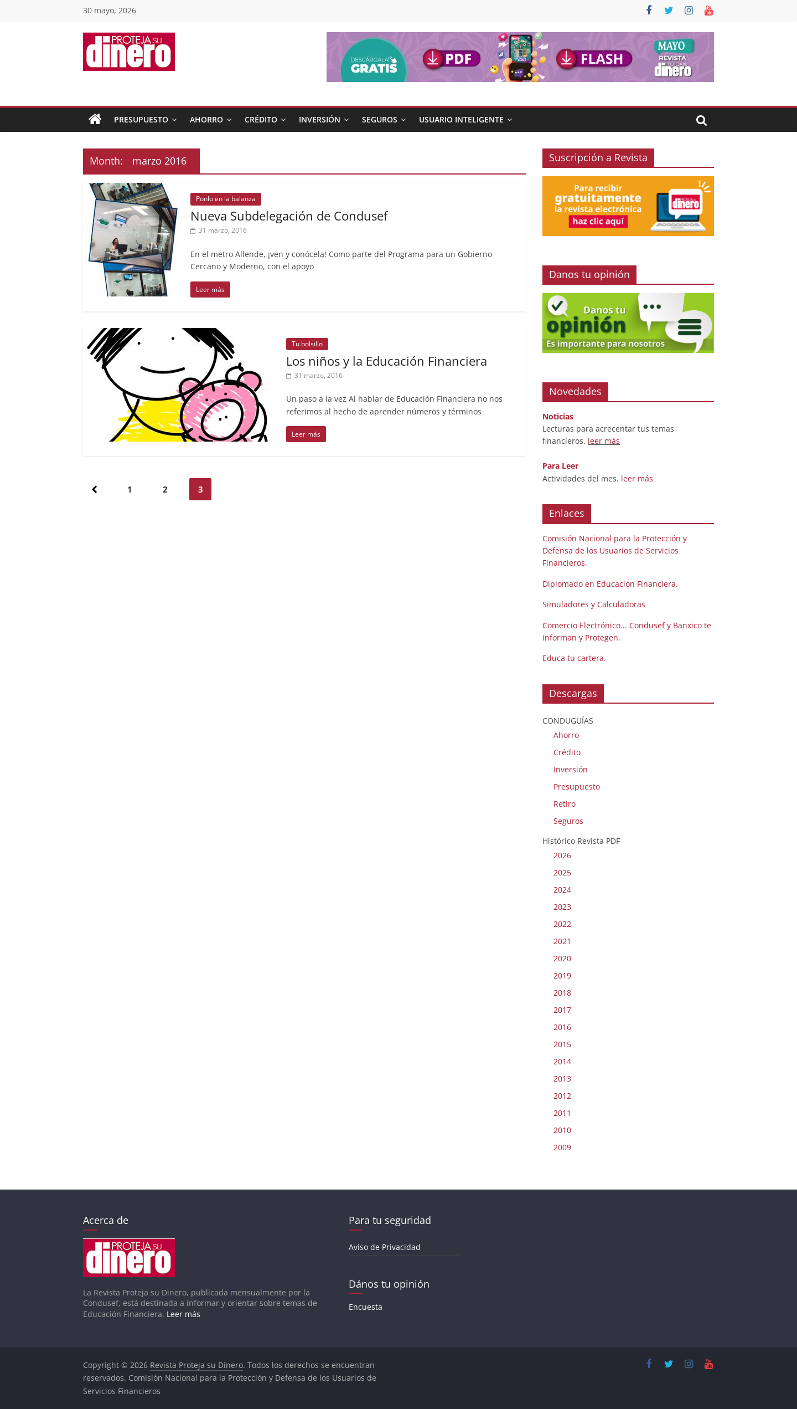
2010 (562, 1130)
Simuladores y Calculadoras (593, 604)
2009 (562, 1147)
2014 (562, 1061)
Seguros (379, 119)
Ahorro (206, 119)
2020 (562, 958)
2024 (562, 889)
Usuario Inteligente (461, 119)
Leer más (183, 1314)
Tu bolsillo (307, 344)
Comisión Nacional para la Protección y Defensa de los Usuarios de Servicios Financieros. (614, 550)
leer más (604, 440)
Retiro (564, 803)
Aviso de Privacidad (385, 1247)
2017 (562, 1010)
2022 (562, 924)
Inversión (319, 119)
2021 (562, 941)
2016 (562, 1027)
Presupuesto (141, 119)
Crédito (261, 119)
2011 (562, 1113)
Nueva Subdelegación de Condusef (288, 215)
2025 (562, 872)
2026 (562, 855)
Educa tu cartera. (574, 658)
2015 (562, 1044)
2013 (562, 1078)
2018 (562, 992)
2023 (562, 906)
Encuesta (365, 1307)
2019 (562, 975)
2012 (562, 1095)
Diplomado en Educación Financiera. (610, 583)
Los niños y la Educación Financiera (386, 360)
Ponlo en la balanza (226, 198)
